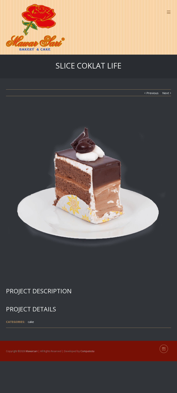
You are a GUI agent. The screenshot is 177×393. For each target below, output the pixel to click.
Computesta (87, 351)
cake (31, 322)
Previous (152, 93)
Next (165, 93)
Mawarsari (32, 351)
